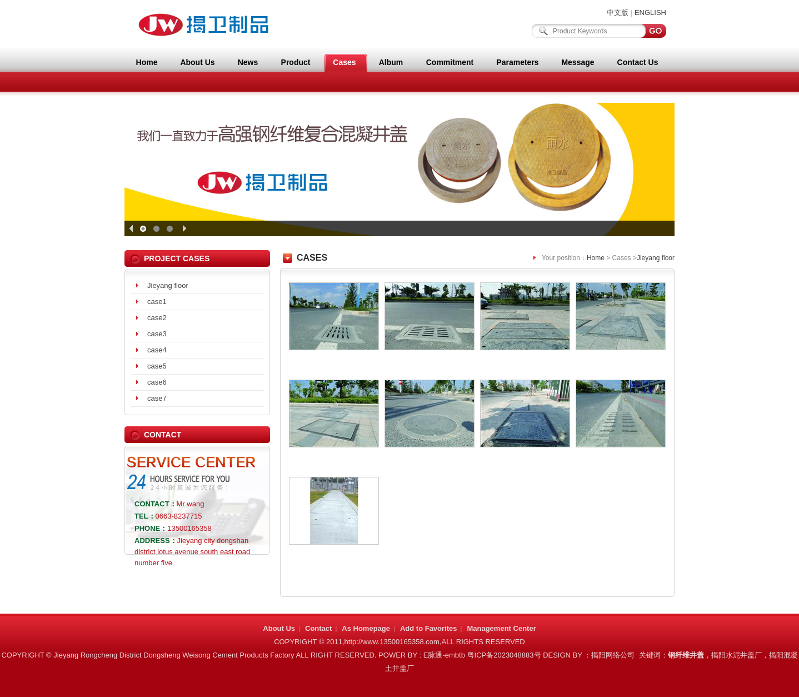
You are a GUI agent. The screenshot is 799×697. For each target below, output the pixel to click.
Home (147, 62)
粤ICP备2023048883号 (504, 655)
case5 (157, 366)
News (248, 62)
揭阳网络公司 (613, 655)
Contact (318, 628)
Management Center (501, 628)
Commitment (450, 62)
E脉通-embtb (444, 655)
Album (391, 62)
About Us (197, 62)
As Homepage (366, 628)
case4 (157, 350)
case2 (157, 317)
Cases (344, 62)
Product (296, 62)
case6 (157, 382)
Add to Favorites (428, 628)
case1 (157, 301)
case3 (157, 334)
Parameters (517, 62)
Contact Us (637, 62)
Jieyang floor (167, 285)
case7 (157, 398)
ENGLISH (650, 12)
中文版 (617, 12)
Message (577, 62)
